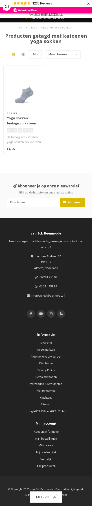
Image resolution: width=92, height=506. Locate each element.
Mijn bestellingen (46, 438)
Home (23, 27)
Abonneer (72, 202)
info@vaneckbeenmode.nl (48, 295)
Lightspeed (76, 489)
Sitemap (46, 404)
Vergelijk (46, 459)
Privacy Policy (46, 370)
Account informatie (46, 431)
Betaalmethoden (46, 377)
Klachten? (46, 397)
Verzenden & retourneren (46, 384)
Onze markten (46, 349)
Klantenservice (46, 390)
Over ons (46, 342)
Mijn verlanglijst (46, 452)
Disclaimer (46, 363)
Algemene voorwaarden (46, 356)
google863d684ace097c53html (46, 411)
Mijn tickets (46, 445)
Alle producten (46, 466)
